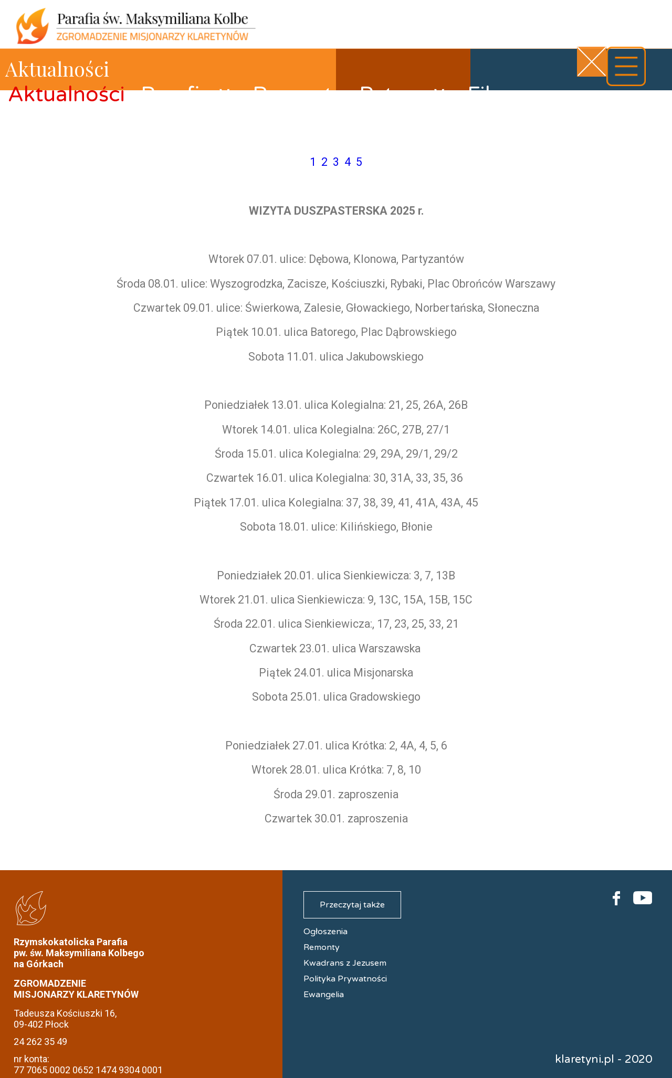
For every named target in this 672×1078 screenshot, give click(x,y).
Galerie (571, 104)
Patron (403, 94)
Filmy (493, 94)
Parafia (186, 94)
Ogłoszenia (325, 931)
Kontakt (47, 139)
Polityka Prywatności (345, 979)
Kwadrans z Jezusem (344, 963)
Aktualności (66, 94)
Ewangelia (323, 994)
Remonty (298, 94)
